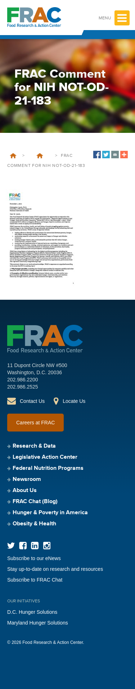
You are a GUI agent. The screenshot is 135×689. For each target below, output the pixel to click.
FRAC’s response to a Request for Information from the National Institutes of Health (40, 156)
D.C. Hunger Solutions (32, 612)
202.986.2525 (22, 387)
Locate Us (74, 401)
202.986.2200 (22, 379)
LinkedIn (35, 545)
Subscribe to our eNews (34, 558)
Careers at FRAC (35, 422)
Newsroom (27, 479)
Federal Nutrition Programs (48, 468)
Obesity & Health (34, 524)
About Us (25, 490)
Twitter (11, 545)
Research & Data (34, 446)
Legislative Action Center (45, 457)
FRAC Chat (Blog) (35, 502)
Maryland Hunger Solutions (37, 623)
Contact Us (32, 401)
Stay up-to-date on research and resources (55, 569)
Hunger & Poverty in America (50, 513)
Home (13, 156)
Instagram (46, 545)
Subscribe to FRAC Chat (34, 580)
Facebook (23, 545)
